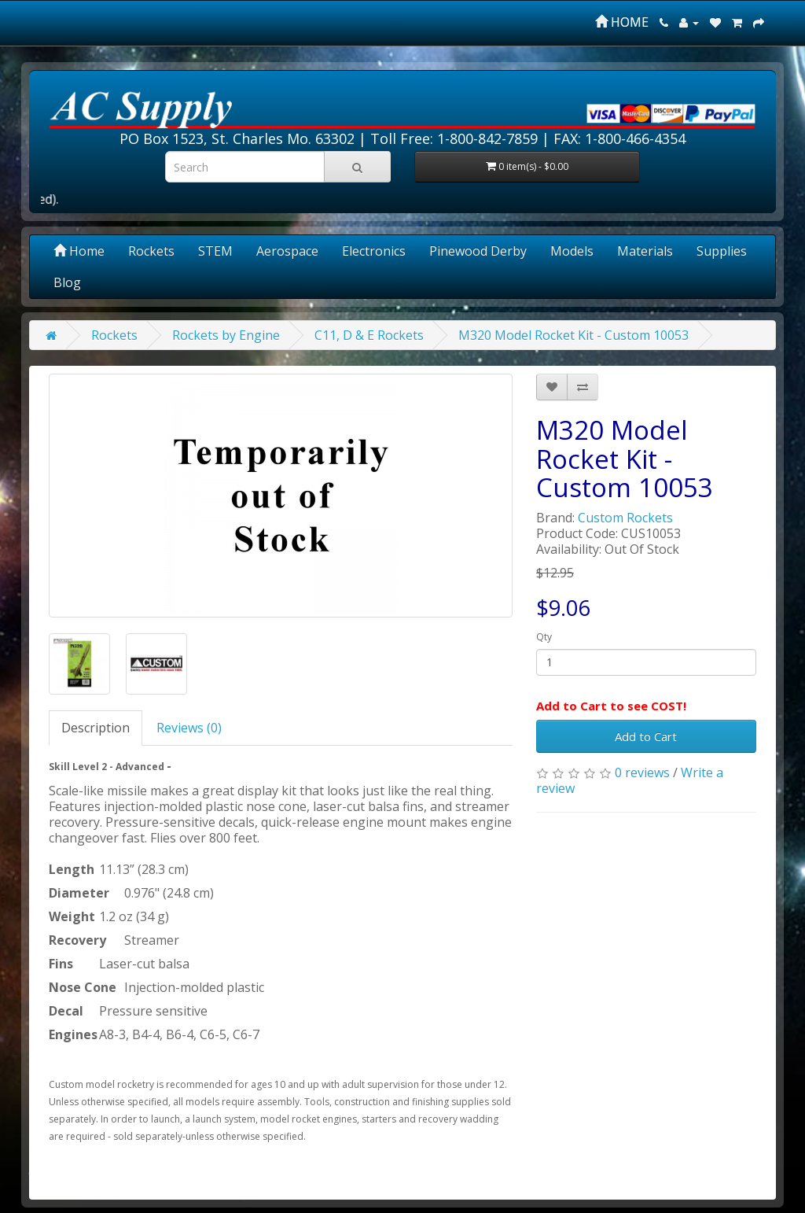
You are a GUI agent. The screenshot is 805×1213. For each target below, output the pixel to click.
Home (79, 251)
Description (95, 727)
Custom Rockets (625, 517)
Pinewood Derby (478, 251)
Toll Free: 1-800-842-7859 (454, 138)
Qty (544, 636)
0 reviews (642, 772)
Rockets (151, 251)
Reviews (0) (189, 727)
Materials (645, 251)
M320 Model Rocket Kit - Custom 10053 (573, 335)
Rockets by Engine (226, 335)
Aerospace (287, 251)
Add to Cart (646, 736)
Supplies (722, 251)
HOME (622, 22)
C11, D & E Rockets (369, 335)
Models (572, 251)
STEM (215, 251)
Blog (67, 282)
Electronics (374, 251)
